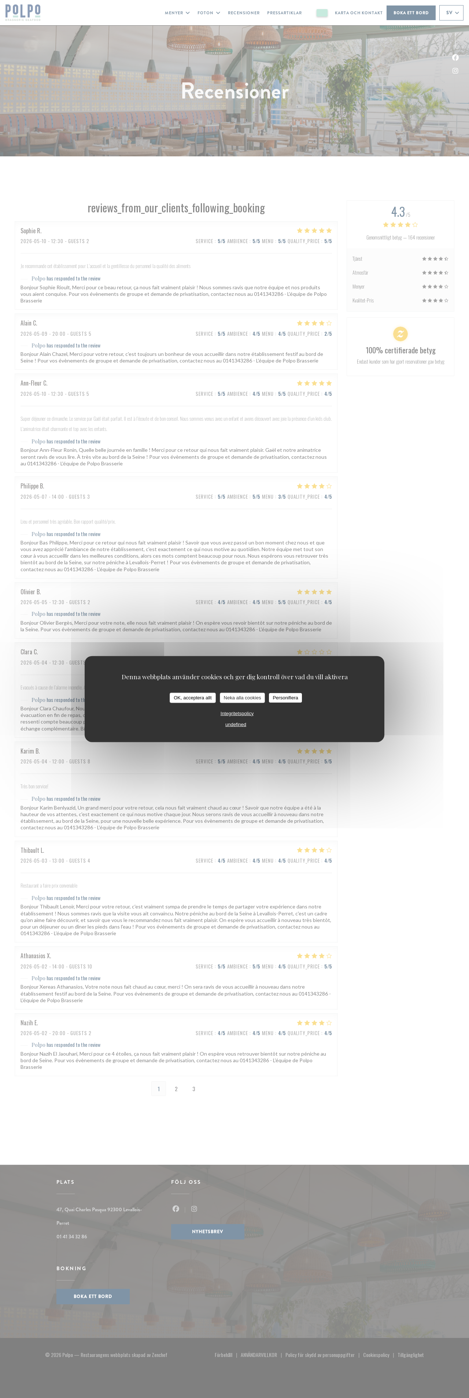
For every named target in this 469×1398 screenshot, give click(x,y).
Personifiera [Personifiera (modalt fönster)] (285, 697)
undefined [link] (235, 724)
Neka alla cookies (242, 697)
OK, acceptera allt (192, 697)
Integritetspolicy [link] (237, 713)
